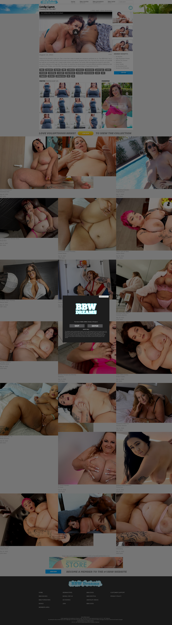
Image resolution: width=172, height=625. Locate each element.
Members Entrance (103, 296)
